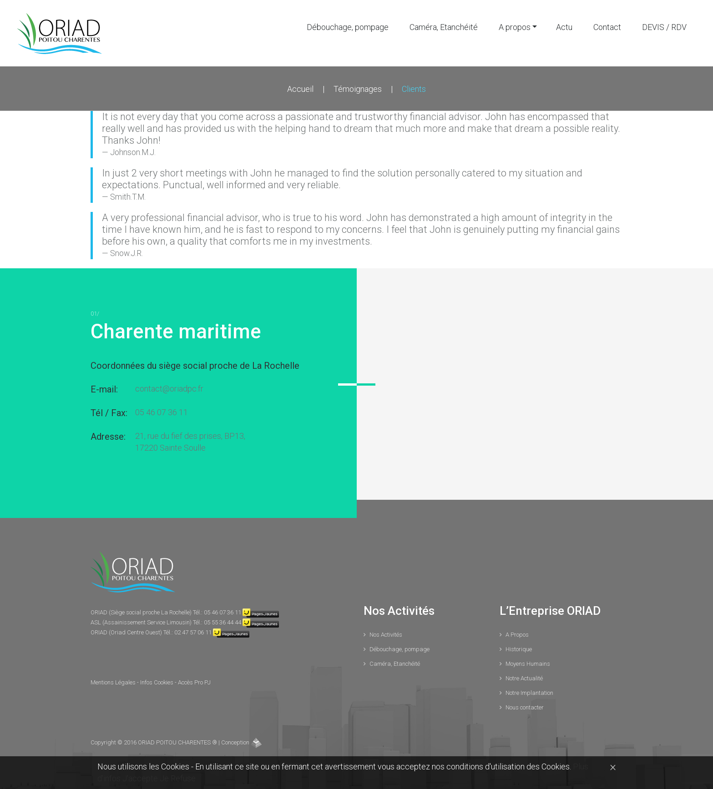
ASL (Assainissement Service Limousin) (142, 622)
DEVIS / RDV (664, 27)
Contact (607, 27)
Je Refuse (178, 778)
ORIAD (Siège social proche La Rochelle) (142, 612)
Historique (519, 649)
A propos (515, 27)
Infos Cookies (157, 682)
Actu (564, 27)
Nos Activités (385, 634)
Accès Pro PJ (194, 682)
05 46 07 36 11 (161, 412)
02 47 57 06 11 (193, 632)
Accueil (300, 89)
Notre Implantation (529, 692)
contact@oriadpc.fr (169, 388)
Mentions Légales (114, 682)
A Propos (517, 634)
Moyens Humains (528, 663)
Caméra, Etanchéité (444, 27)
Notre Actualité (524, 678)
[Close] (613, 767)
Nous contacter (525, 707)
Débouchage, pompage (348, 27)
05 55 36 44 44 (222, 622)
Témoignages (358, 89)
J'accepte (141, 778)
